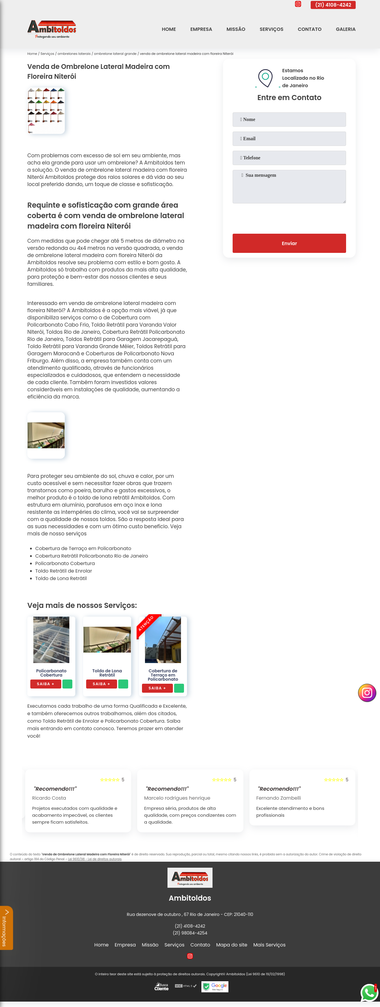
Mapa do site (231, 944)
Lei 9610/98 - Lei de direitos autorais (95, 859)
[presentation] (289, 217)
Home (169, 29)
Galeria (346, 29)
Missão (236, 29)
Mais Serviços (269, 944)
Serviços (271, 29)
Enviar (289, 243)
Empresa (201, 29)
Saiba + (46, 683)
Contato (309, 29)
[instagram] (298, 5)
